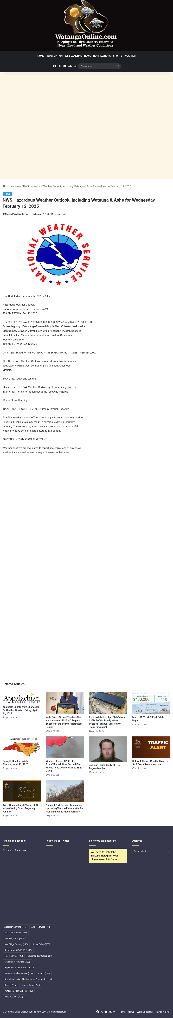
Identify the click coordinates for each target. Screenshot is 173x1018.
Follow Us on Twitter (57, 840)
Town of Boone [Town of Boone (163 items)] (30, 985)
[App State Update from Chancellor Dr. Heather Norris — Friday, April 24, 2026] (22, 698)
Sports (117, 55)
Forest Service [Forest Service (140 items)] (13, 956)
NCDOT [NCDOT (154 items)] (44, 973)
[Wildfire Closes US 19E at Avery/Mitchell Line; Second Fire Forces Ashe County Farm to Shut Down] (65, 747)
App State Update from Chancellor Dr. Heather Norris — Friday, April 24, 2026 (21, 710)
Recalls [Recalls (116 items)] (10, 985)
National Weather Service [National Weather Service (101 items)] (18, 973)
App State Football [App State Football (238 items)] (15, 933)
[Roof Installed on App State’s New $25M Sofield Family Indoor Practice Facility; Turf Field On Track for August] (108, 703)
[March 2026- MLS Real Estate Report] (151, 703)
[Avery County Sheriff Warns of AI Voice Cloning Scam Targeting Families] (22, 791)
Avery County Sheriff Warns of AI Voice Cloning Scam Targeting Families (20, 808)
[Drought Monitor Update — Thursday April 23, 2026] (22, 747)
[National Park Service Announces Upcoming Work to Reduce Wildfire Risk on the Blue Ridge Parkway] (65, 791)
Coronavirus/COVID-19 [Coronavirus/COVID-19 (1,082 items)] (18, 950)
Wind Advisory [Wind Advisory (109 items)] (13, 997)
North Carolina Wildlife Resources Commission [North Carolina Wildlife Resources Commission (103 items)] (28, 979)
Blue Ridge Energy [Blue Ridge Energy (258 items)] (15, 938)
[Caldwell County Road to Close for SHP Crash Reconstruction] (151, 747)
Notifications (102, 55)
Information (55, 55)
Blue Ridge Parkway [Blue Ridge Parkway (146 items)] (16, 944)
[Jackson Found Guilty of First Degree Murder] (108, 749)
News (87, 55)
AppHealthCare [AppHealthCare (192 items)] (40, 927)
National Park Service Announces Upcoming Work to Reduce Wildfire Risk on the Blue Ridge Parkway (64, 808)
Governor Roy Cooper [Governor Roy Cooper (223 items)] (40, 956)
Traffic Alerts (162, 1011)
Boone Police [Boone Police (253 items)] (41, 944)
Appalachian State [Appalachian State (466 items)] (15, 927)
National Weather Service (16, 214)
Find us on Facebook (14, 850)
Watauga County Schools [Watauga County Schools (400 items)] (18, 991)
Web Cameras (73, 55)
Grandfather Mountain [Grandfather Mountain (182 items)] (17, 962)
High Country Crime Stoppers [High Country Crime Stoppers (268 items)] (20, 967)
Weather (130, 55)
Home (40, 55)
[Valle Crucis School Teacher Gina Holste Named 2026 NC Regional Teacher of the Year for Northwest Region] (65, 703)
